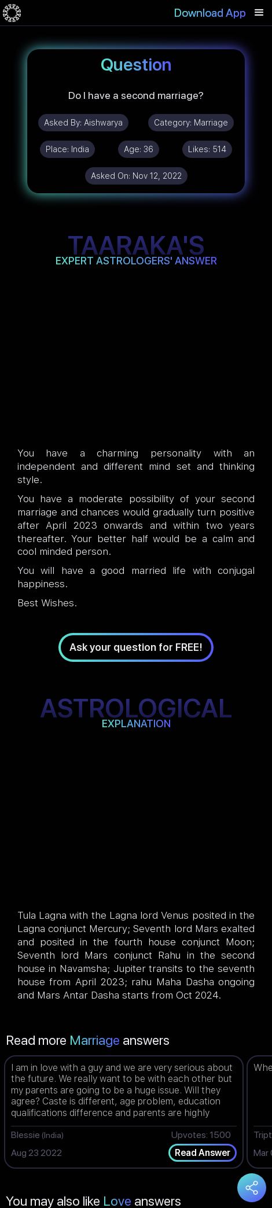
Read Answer (202, 1152)
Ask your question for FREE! (136, 647)
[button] (259, 12)
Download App (210, 13)
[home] (12, 12)
